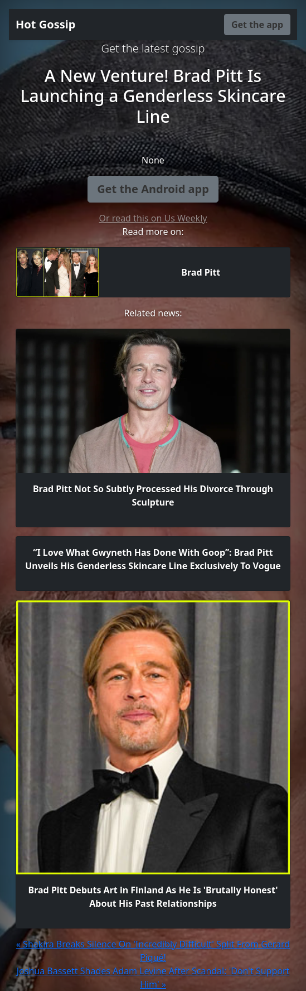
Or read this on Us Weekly (153, 218)
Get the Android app (153, 188)
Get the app (257, 24)
